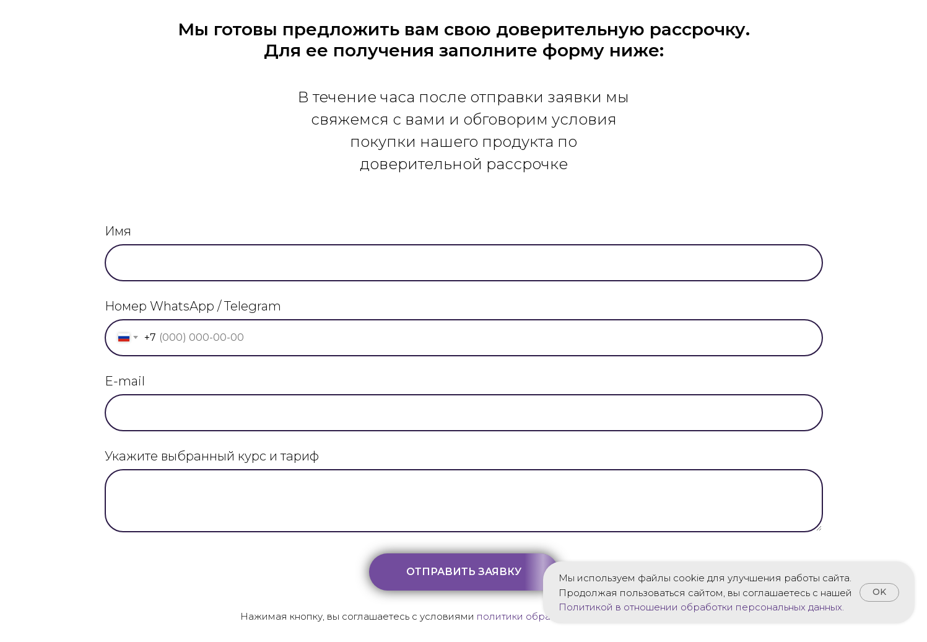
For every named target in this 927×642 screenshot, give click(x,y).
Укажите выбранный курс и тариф (212, 456)
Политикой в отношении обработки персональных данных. (701, 607)
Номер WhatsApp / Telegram (193, 306)
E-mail (125, 381)
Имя (118, 231)
